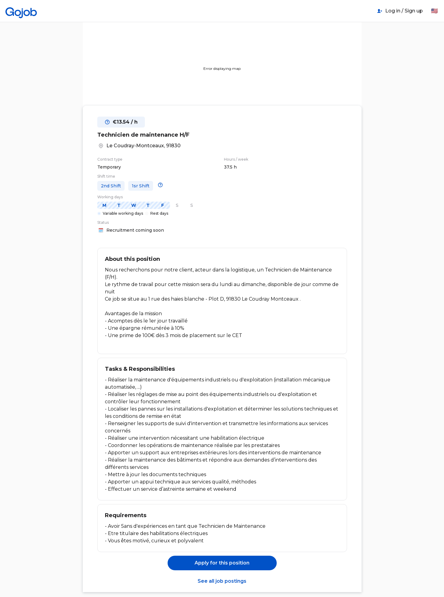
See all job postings (222, 581)
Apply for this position (222, 563)
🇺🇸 (434, 11)
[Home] (21, 11)
